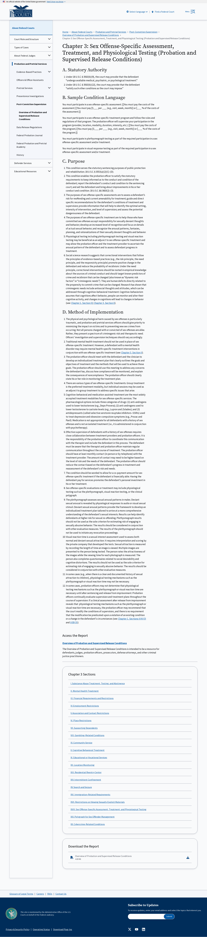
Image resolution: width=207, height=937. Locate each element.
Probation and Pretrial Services (30, 64)
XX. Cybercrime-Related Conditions (88, 824)
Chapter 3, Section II (131, 352)
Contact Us (60, 893)
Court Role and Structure (26, 39)
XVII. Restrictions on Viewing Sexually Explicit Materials (98, 802)
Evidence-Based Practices (29, 72)
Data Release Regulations (29, 127)
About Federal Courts (23, 28)
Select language (137, 11)
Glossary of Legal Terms (21, 893)
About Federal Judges (24, 55)
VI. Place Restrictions (81, 720)
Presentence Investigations (30, 96)
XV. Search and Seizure (81, 787)
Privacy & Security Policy (17, 929)
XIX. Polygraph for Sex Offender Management (93, 816)
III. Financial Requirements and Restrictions (92, 698)
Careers (40, 893)
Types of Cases (21, 47)
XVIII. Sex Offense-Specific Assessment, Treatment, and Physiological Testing (108, 809)
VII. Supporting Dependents (84, 727)
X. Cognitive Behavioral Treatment (88, 750)
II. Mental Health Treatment (85, 690)
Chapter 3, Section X (104, 303)
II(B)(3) (74, 622)
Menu (187, 11)
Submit (169, 916)
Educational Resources (25, 171)
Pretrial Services (25, 88)
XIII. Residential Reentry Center (86, 772)
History (20, 155)
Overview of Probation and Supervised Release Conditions (33, 116)
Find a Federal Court (162, 11)
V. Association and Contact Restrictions (90, 713)
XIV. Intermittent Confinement (86, 779)
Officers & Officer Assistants (30, 80)
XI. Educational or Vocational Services (89, 757)
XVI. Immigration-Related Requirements (90, 794)
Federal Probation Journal (30, 135)
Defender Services (23, 163)
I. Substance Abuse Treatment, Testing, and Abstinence (98, 683)
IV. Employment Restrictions (85, 705)
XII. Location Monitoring (82, 765)
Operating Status (41, 929)
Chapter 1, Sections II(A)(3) (132, 618)
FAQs (49, 893)
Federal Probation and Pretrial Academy (32, 145)
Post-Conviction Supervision (31, 104)
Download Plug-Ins (62, 929)
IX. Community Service (81, 742)
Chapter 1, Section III (82, 303)
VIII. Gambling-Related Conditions (87, 735)
